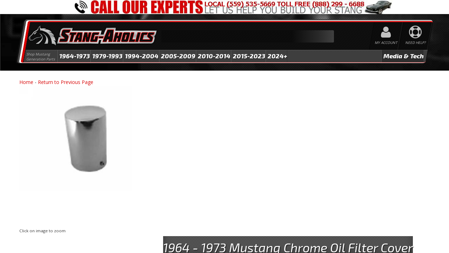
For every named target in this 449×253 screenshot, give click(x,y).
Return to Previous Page (65, 82)
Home (26, 82)
